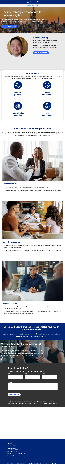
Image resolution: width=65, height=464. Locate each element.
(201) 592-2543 (13, 445)
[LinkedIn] (8, 458)
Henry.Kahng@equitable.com (13, 455)
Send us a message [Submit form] (14, 394)
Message (10, 382)
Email (26, 373)
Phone (43, 373)
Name (9, 373)
